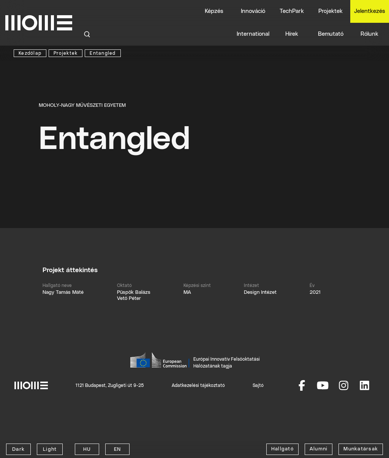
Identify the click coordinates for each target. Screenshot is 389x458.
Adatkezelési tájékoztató (198, 385)
